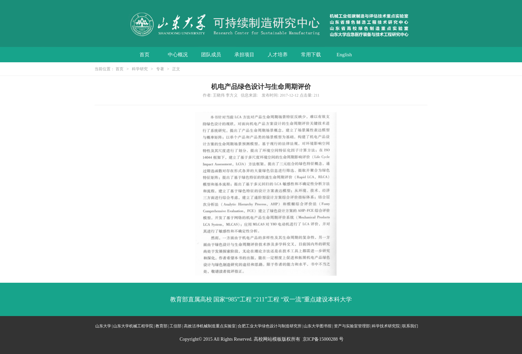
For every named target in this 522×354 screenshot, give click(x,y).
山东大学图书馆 (318, 326)
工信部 (175, 326)
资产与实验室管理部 (352, 326)
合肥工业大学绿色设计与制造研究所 (270, 326)
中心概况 (178, 54)
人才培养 (278, 54)
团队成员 (211, 54)
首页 (144, 54)
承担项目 (244, 54)
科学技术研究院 (386, 326)
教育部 (161, 326)
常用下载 (311, 54)
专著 (160, 69)
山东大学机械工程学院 (133, 326)
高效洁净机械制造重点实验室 (210, 326)
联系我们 (410, 326)
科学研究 (140, 69)
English (344, 54)
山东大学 (103, 326)
